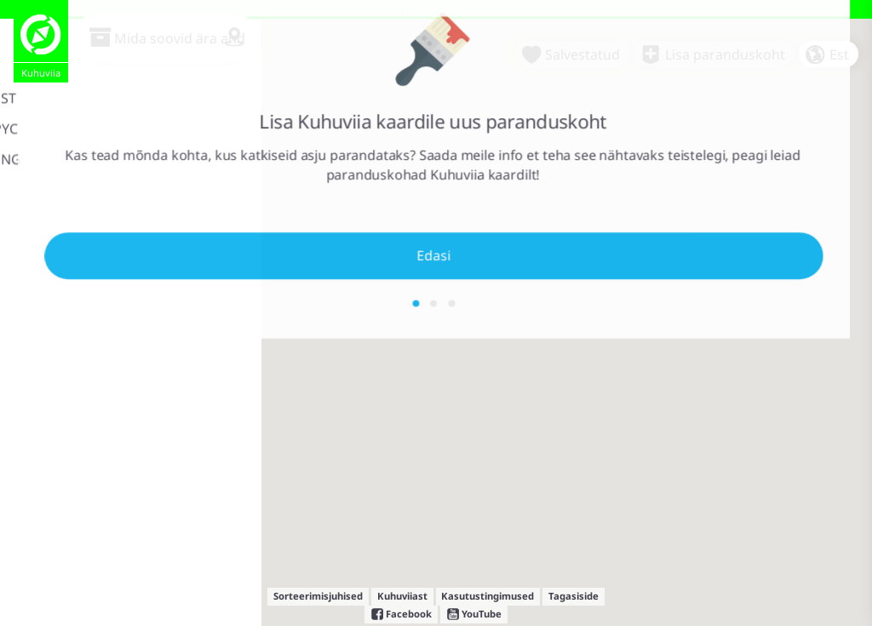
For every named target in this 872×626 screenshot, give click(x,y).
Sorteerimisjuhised (318, 595)
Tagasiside (573, 595)
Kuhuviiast (402, 595)
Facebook (401, 614)
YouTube (474, 614)
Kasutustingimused (487, 595)
